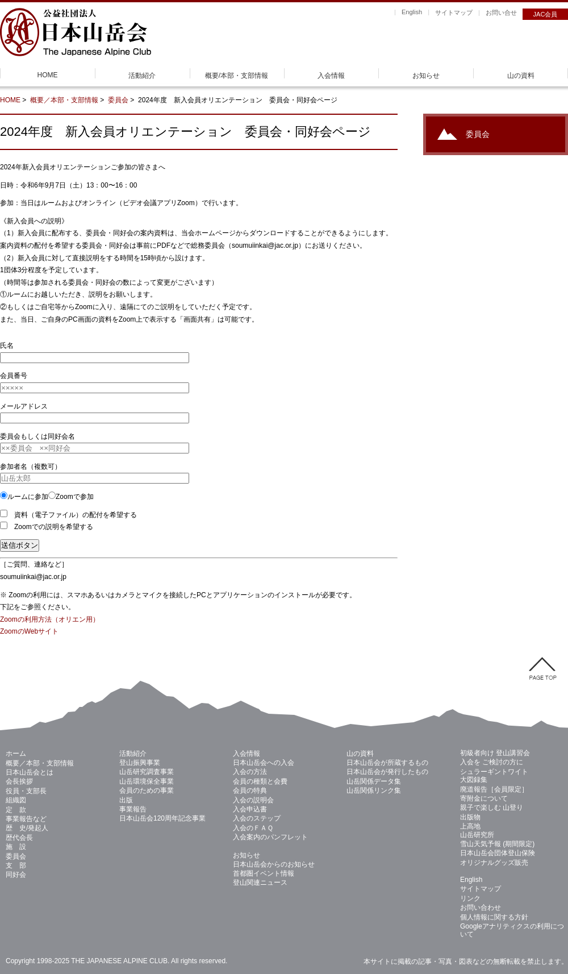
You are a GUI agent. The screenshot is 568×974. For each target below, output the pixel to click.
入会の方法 (250, 772)
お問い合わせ (480, 907)
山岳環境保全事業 (146, 781)
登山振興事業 (139, 763)
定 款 (16, 810)
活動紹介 (142, 76)
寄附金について (484, 798)
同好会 (16, 875)
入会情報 (331, 76)
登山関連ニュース (260, 882)
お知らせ (426, 76)
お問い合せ (501, 12)
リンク (470, 898)
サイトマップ (454, 12)
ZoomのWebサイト (29, 631)
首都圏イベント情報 (263, 873)
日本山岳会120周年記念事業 (162, 818)
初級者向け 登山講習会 (495, 753)
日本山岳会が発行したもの (387, 772)
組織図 (16, 800)
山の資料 (520, 76)
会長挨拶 (19, 781)
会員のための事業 (146, 790)
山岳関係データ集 (373, 781)
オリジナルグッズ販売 (494, 863)
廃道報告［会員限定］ (494, 789)
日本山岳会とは (29, 772)
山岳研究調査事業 (146, 772)
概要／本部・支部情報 (64, 100)
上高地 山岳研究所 (477, 830)
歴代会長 (19, 838)
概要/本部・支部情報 (236, 76)
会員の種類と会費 (260, 781)
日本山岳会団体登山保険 (497, 853)
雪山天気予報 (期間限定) (497, 844)
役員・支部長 (26, 791)
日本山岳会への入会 (263, 763)
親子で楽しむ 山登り (491, 807)
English (412, 12)
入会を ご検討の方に (491, 762)
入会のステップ (257, 818)
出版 (126, 800)
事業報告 (133, 809)
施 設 (16, 847)
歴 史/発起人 (27, 828)
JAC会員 (545, 14)
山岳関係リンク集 (373, 790)
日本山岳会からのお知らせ (274, 864)
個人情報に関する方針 (494, 917)
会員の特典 (250, 790)
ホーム (16, 753)
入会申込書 (250, 809)
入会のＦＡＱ (253, 828)
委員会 (118, 100)
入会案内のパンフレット (270, 837)
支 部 (16, 865)
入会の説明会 (253, 800)
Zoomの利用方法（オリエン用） (49, 619)
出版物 (470, 817)
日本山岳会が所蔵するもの (387, 763)
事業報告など (26, 819)
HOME (47, 75)
